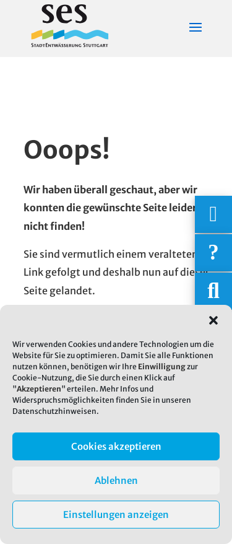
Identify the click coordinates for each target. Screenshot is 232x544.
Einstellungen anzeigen (116, 514)
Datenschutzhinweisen (54, 411)
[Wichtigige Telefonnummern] (213, 214)
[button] (213, 320)
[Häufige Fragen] (213, 252)
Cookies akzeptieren (116, 446)
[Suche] (213, 291)
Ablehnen (116, 480)
